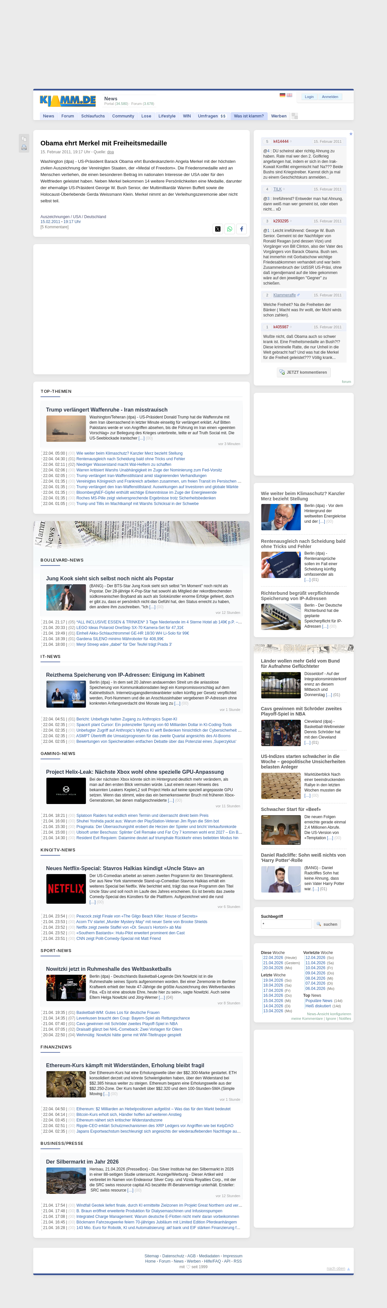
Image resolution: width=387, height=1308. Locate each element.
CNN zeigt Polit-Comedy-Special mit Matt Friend (118, 938)
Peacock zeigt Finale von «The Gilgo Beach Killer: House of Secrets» (136, 916)
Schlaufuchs (93, 115)
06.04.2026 (315, 988)
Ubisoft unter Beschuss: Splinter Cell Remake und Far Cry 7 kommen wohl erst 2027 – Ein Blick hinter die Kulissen (176, 832)
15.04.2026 (273, 1000)
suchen (326, 924)
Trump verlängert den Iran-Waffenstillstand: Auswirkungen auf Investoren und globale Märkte (157, 487)
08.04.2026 (315, 978)
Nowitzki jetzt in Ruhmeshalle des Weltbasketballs (108, 969)
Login (309, 97)
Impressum (232, 1256)
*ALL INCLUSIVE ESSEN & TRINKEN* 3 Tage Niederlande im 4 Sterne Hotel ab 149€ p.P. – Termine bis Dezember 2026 (182, 622)
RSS (238, 1261)
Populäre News (319, 1000)
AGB (191, 1256)
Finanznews (56, 1046)
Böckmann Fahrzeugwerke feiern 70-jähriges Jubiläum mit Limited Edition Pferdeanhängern (156, 1222)
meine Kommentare (307, 1018)
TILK (277, 189)
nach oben (336, 1268)
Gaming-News (58, 753)
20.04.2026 (273, 968)
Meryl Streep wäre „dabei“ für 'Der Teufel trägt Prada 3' (124, 644)
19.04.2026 (273, 980)
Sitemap (151, 1256)
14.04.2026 (273, 1006)
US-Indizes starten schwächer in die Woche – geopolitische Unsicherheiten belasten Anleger (303, 761)
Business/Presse (62, 1143)
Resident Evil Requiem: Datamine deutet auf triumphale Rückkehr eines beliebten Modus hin (157, 838)
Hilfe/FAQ (212, 1261)
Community (123, 115)
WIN (187, 115)
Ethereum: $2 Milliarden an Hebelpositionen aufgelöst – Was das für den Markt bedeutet (153, 1109)
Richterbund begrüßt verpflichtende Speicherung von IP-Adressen (300, 596)
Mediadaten (209, 1256)
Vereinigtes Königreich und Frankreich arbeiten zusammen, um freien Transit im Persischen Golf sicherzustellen (174, 481)
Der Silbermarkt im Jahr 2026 (82, 1162)
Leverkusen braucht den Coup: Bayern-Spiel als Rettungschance (133, 1018)
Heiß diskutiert (318, 1006)
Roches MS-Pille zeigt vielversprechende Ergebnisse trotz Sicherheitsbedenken (146, 498)
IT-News (50, 656)
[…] (142, 438)
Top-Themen (55, 391)
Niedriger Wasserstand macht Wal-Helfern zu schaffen (123, 464)
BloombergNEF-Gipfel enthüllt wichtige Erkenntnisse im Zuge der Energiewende (146, 492)
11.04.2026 (315, 963)
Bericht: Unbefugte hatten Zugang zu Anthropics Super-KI (126, 719)
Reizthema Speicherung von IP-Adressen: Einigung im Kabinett (125, 675)
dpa (110, 152)
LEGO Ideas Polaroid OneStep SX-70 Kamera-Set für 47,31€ (130, 627)
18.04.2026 (273, 985)
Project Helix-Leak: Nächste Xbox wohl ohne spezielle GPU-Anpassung (135, 772)
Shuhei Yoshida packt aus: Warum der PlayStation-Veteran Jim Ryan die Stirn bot (147, 821)
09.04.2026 (315, 973)
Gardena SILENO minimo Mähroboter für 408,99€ (120, 639)
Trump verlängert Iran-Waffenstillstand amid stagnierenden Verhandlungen (141, 475)
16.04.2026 (273, 995)
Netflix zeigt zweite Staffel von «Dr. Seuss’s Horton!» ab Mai (128, 927)
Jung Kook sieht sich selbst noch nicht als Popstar (110, 578)
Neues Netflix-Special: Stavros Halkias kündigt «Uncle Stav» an (125, 868)
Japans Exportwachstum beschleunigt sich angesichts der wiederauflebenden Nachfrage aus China (163, 1131)
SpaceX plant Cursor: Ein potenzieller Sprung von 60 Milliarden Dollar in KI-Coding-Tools (154, 724)
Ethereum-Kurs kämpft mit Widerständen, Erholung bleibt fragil (125, 1065)
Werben (279, 115)
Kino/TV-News (57, 849)
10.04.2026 (315, 968)
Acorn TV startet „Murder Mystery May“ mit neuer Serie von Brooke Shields (142, 921)
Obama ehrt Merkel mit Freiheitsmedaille (103, 143)
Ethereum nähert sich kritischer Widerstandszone (119, 1120)
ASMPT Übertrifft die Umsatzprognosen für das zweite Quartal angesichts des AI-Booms (153, 736)
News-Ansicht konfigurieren (329, 1014)
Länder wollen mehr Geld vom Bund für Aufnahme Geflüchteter (300, 663)
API (227, 1261)
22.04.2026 (273, 957)
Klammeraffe (284, 295)
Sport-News (55, 950)
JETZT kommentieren (303, 372)
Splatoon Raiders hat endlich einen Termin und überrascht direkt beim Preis (142, 815)
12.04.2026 (315, 957)
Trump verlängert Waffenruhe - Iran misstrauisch (107, 410)
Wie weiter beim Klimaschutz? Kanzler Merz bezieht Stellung (129, 453)
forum (346, 382)
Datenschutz (173, 1256)
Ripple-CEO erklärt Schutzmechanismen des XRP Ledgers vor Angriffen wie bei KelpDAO (154, 1125)
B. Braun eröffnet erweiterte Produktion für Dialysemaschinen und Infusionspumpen (149, 1211)
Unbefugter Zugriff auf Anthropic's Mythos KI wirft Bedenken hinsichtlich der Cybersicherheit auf (159, 730)
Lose (146, 115)
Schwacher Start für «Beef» (291, 809)
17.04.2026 (273, 990)
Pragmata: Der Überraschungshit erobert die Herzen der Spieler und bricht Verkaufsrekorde (156, 826)
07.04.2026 (315, 983)
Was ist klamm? (249, 115)
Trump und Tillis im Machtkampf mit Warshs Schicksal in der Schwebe (137, 503)
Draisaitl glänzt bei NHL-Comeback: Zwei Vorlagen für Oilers (129, 1029)
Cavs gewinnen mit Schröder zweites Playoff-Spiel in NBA (127, 1023)
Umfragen (212, 115)
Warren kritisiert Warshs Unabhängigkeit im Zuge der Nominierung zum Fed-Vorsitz (149, 470)
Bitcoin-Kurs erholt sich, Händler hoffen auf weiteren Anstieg (128, 1114)
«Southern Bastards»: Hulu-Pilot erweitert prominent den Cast (130, 933)
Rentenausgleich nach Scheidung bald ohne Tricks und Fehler (130, 459)
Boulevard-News (62, 560)
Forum (68, 115)
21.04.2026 (273, 963)
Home (150, 1261)
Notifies (345, 1018)
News (48, 115)
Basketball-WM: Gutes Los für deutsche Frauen (118, 1012)
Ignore (331, 1018)
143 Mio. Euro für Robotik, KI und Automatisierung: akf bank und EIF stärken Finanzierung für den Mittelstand (172, 1227)
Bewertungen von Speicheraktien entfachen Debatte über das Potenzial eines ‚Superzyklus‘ (156, 741)
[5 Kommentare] (54, 227)
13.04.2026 (273, 1011)
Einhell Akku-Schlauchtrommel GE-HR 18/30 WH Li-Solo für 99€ (132, 633)
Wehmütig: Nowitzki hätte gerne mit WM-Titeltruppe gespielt (128, 1035)
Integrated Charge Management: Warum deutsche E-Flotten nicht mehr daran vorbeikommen (157, 1216)
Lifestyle (167, 115)
